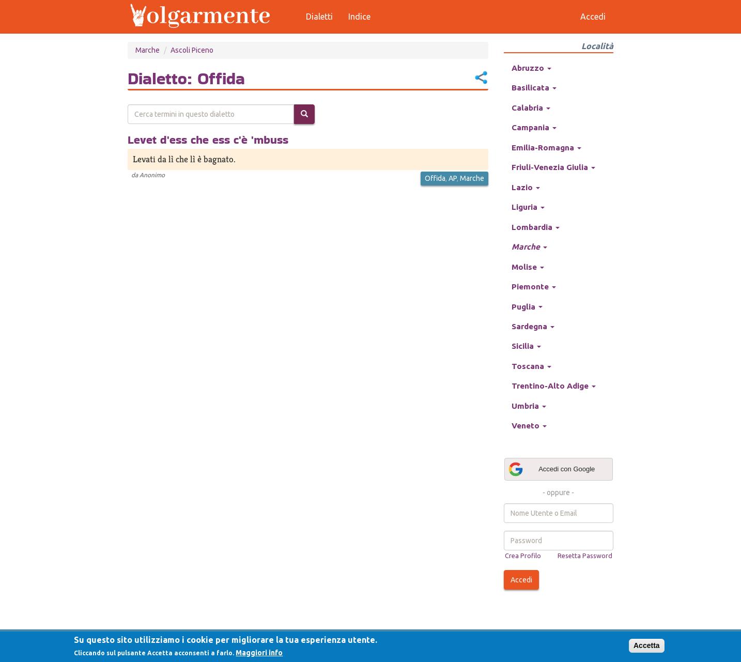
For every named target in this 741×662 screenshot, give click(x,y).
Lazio (526, 187)
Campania (534, 127)
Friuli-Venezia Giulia (553, 167)
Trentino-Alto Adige (554, 385)
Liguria (528, 207)
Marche (147, 50)
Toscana (531, 366)
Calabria (531, 107)
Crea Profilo (523, 555)
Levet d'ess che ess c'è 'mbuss (208, 139)
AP (453, 178)
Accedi (521, 580)
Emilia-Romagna (546, 147)
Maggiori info (259, 653)
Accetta (647, 645)
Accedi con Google (551, 469)
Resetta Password (585, 555)
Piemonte (534, 286)
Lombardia (536, 227)
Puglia (527, 306)
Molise (528, 267)
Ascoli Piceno (192, 50)
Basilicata (534, 87)
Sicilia (526, 346)
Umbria (529, 406)
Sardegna (533, 326)
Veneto (529, 425)
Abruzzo (531, 68)
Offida (435, 178)
